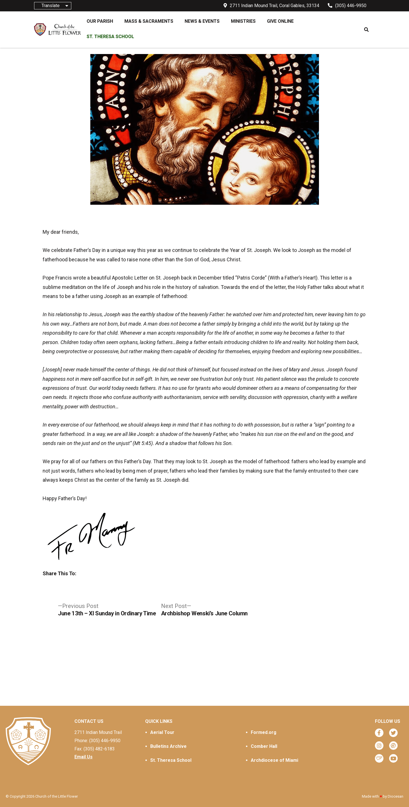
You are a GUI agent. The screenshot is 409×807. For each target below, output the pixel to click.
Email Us (83, 757)
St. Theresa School (170, 760)
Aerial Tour (162, 732)
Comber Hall (264, 746)
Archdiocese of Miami (274, 760)
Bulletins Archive (168, 746)
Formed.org (263, 732)
